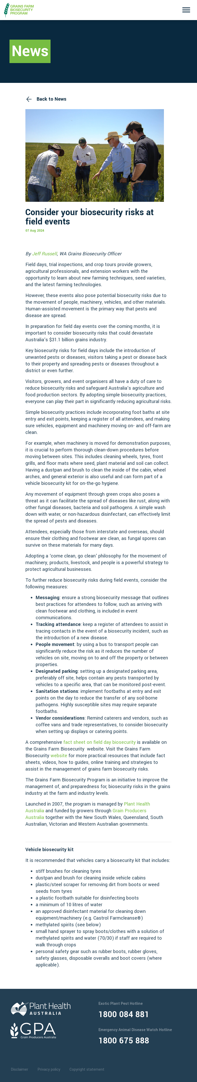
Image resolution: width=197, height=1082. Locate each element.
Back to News (51, 99)
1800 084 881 (123, 1014)
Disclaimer (19, 1069)
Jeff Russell (44, 253)
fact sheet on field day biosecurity (99, 742)
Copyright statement (87, 1069)
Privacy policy (48, 1069)
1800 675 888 (123, 1040)
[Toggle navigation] (186, 9)
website (59, 755)
